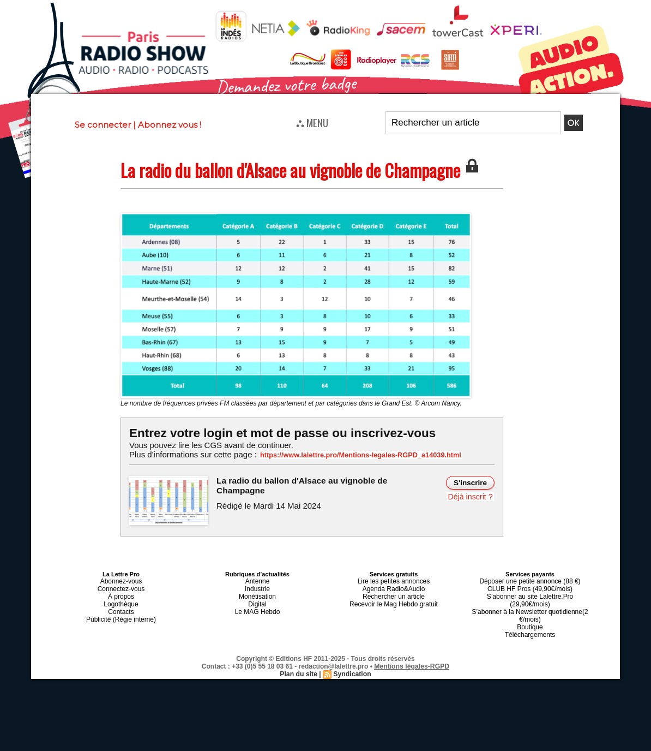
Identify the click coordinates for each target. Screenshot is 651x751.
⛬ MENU (312, 122)
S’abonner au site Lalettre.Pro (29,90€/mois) (530, 594)
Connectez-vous (121, 587)
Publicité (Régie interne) (121, 613)
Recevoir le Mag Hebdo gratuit (394, 600)
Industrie (257, 587)
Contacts (120, 607)
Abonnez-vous (121, 580)
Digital (257, 600)
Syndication (351, 659)
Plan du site (299, 659)
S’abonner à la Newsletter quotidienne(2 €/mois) (530, 603)
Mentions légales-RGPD (412, 651)
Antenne (257, 580)
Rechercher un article (394, 594)
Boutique (529, 613)
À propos (121, 594)
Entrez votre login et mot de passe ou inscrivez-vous (279, 433)
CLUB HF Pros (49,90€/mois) (530, 587)
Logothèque (121, 600)
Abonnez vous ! (169, 125)
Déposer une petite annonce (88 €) (530, 580)
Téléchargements (530, 620)
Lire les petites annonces (393, 580)
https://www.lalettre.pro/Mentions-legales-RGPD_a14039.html (355, 455)
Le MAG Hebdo (257, 607)
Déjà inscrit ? (471, 496)
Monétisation (257, 594)
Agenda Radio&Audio (393, 587)
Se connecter (103, 125)
